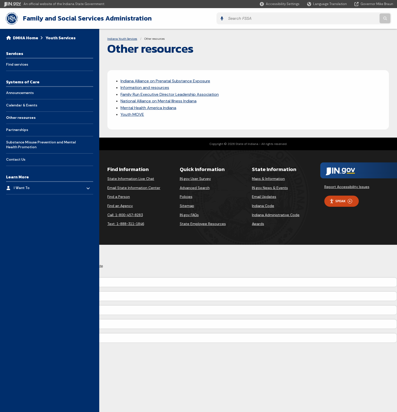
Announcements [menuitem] (20, 92)
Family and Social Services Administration (85, 18)
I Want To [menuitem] (28, 185)
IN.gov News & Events (270, 187)
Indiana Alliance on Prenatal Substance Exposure (165, 80)
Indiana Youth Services (122, 38)
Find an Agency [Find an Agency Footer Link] (120, 205)
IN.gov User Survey (195, 178)
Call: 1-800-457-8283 (125, 214)
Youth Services (61, 37)
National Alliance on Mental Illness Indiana (158, 100)
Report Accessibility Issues (346, 186)
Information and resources (145, 87)
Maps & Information (268, 178)
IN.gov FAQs (189, 214)
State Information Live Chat (130, 178)
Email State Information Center (133, 187)
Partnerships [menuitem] (17, 129)
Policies (186, 196)
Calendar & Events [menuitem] (21, 104)
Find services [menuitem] (17, 64)
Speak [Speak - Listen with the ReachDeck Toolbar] (340, 200)
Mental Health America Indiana (148, 107)
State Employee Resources (203, 223)
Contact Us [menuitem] (15, 158)
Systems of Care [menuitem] (22, 81)
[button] (280, 4)
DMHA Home (25, 37)
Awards (258, 223)
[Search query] (345, 18)
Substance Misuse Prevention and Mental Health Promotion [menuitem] (41, 144)
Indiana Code (263, 205)
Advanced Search (195, 187)
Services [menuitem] (14, 52)
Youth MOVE (132, 113)
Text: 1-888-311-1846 (125, 223)
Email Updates (264, 196)
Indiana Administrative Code (276, 214)
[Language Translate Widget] (327, 4)
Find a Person (118, 196)
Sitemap (187, 205)
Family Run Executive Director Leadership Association (170, 93)
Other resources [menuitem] (21, 117)
